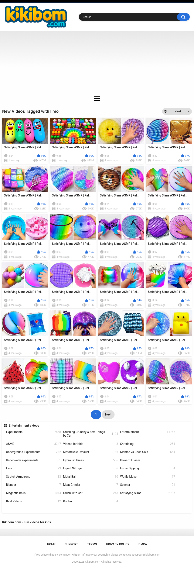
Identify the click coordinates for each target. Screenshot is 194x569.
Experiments (33, 432)
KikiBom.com (92, 561)
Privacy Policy (117, 544)
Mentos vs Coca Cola (147, 452)
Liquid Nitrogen (90, 468)
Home (51, 544)
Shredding (147, 444)
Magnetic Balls (33, 493)
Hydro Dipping (147, 468)
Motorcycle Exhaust (90, 452)
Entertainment (147, 432)
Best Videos (33, 501)
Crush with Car (90, 493)
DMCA (143, 544)
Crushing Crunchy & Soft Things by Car (90, 433)
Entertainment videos (24, 425)
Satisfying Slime (147, 493)
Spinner (147, 485)
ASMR (33, 444)
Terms (92, 544)
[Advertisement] (97, 63)
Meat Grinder (90, 485)
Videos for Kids (90, 444)
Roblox (90, 501)
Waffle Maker (147, 477)
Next (108, 414)
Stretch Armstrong (33, 477)
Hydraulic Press (90, 460)
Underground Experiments (33, 452)
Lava (33, 468)
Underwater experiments (33, 460)
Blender (33, 485)
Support (71, 544)
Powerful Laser (147, 460)
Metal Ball (90, 477)
